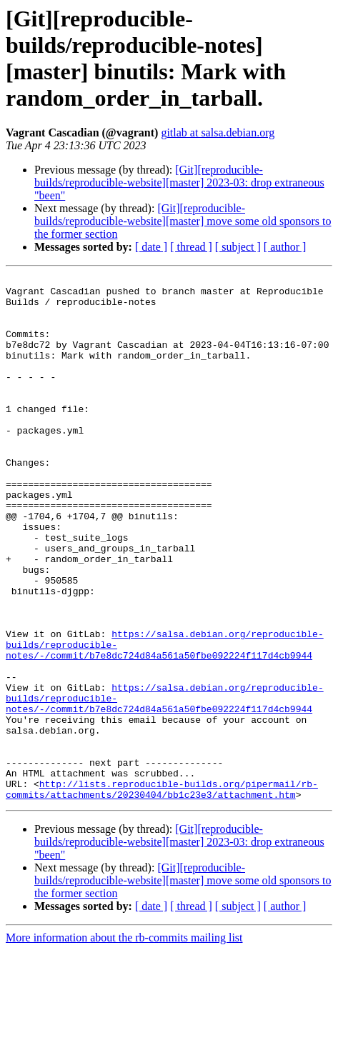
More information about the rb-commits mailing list (124, 1042)
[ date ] (151, 247)
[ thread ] (191, 247)
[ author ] (285, 247)
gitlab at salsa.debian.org (217, 132)
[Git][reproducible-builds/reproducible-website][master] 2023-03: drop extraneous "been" (179, 182)
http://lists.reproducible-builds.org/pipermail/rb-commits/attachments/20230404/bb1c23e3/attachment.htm (162, 893)
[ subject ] (238, 247)
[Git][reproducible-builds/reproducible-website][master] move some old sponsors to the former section (182, 221)
